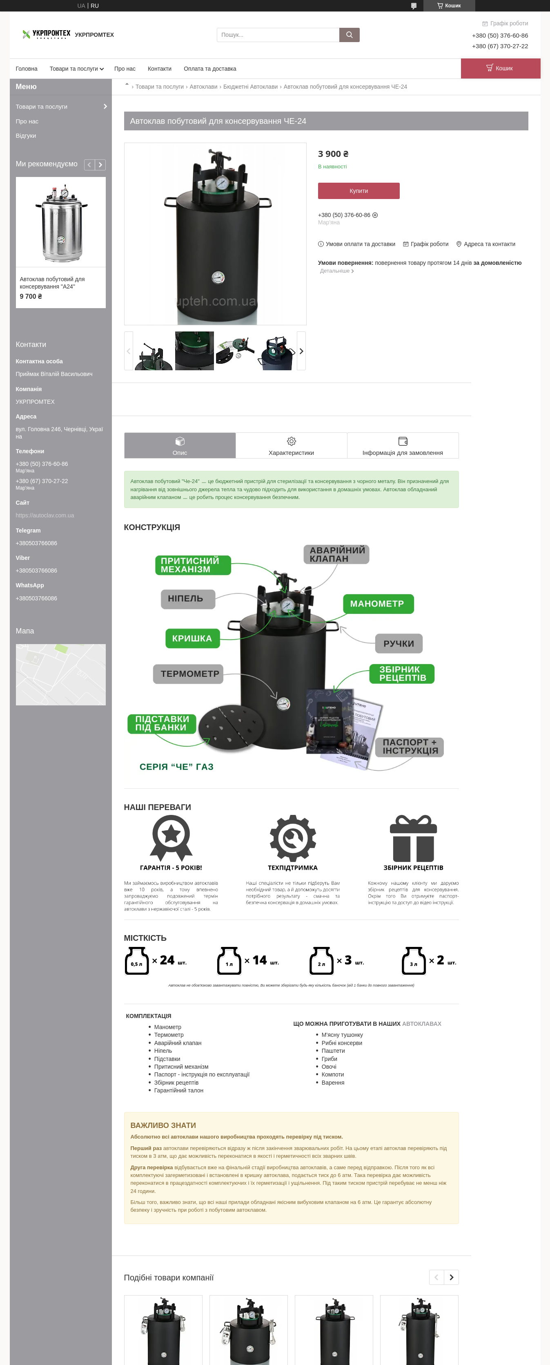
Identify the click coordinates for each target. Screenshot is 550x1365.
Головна (27, 68)
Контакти (159, 68)
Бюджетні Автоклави (250, 86)
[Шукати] (349, 35)
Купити (359, 191)
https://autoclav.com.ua (45, 515)
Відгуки (26, 135)
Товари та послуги (74, 68)
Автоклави (204, 86)
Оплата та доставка (210, 68)
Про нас (125, 68)
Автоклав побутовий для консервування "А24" (52, 283)
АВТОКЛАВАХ (421, 1023)
